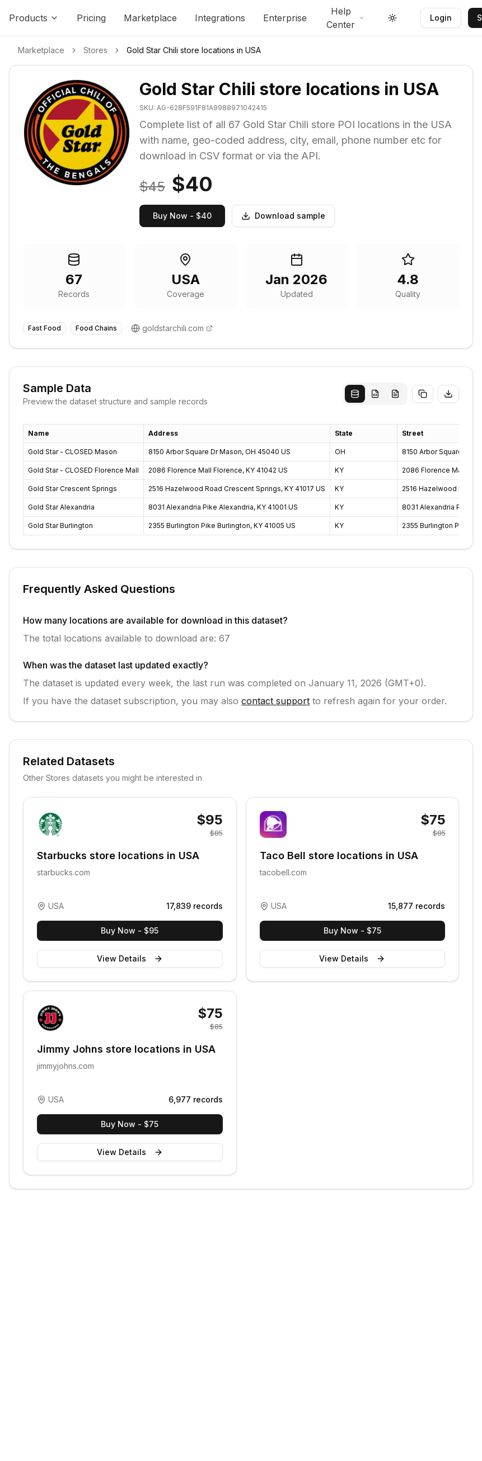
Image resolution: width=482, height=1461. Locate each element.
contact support (275, 700)
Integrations (220, 17)
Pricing (91, 17)
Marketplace (150, 17)
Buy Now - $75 (352, 930)
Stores (95, 50)
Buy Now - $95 (129, 930)
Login (441, 17)
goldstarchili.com (173, 328)
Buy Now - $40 (182, 215)
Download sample (283, 215)
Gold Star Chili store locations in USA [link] (194, 50)
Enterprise (285, 17)
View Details (130, 958)
